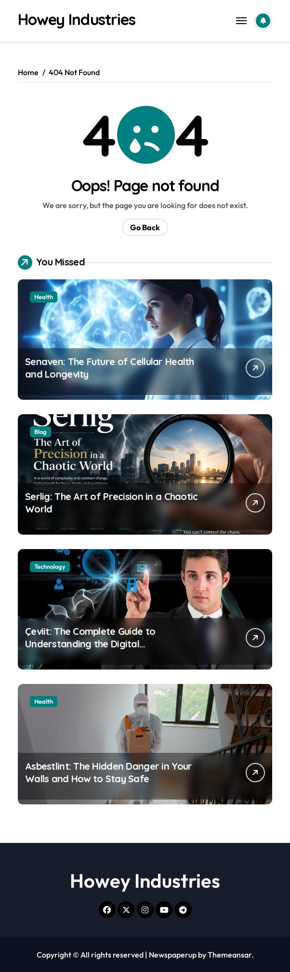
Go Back (145, 227)
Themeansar (229, 954)
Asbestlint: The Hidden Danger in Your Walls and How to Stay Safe (108, 772)
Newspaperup (173, 954)
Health (43, 297)
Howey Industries (76, 19)
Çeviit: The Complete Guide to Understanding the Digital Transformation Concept (90, 643)
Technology (50, 566)
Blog (40, 431)
